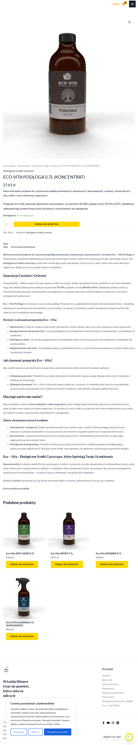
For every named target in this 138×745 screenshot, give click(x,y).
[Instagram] (113, 722)
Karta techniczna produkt (16, 488)
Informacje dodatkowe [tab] (23, 247)
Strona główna (9, 166)
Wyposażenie (24, 166)
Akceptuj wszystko (57, 732)
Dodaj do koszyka (46, 224)
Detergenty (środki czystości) (45, 166)
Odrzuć (35, 732)
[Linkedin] (117, 722)
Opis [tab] (5, 247)
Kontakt (106, 675)
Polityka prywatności (113, 692)
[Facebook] (103, 722)
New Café (107, 680)
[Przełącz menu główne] (132, 4)
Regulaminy (108, 688)
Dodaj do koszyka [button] (22, 564)
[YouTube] (108, 722)
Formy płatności (110, 684)
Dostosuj (19, 732)
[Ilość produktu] (7, 224)
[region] (41, 718)
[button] (129, 22)
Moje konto (108, 697)
